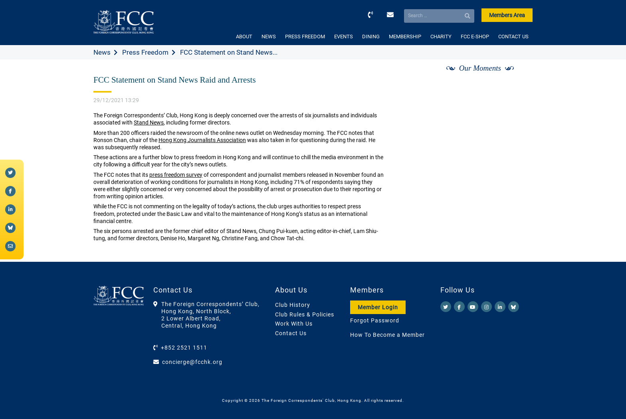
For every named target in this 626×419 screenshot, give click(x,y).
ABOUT (244, 37)
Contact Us (291, 333)
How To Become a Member (387, 335)
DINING (371, 37)
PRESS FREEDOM (305, 37)
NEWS (268, 37)
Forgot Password (374, 320)
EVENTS (343, 37)
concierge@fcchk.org (192, 362)
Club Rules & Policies (304, 314)
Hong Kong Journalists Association (202, 140)
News (102, 52)
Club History (292, 305)
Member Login (378, 307)
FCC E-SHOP (475, 37)
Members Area (507, 15)
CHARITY (441, 37)
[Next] (518, 77)
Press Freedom (145, 52)
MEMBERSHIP (405, 37)
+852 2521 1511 (184, 347)
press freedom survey (175, 175)
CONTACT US (513, 37)
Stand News (149, 122)
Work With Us (294, 323)
